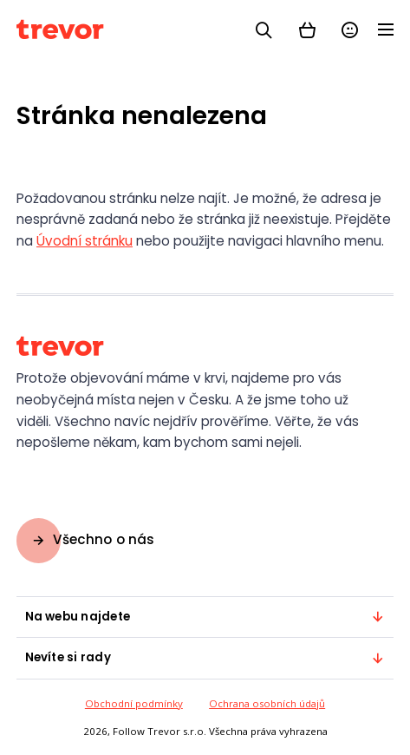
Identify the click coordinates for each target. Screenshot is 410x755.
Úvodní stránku (84, 241)
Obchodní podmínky (134, 703)
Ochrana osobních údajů (267, 703)
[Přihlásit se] (350, 29)
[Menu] (386, 30)
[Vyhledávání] (264, 29)
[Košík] (307, 29)
